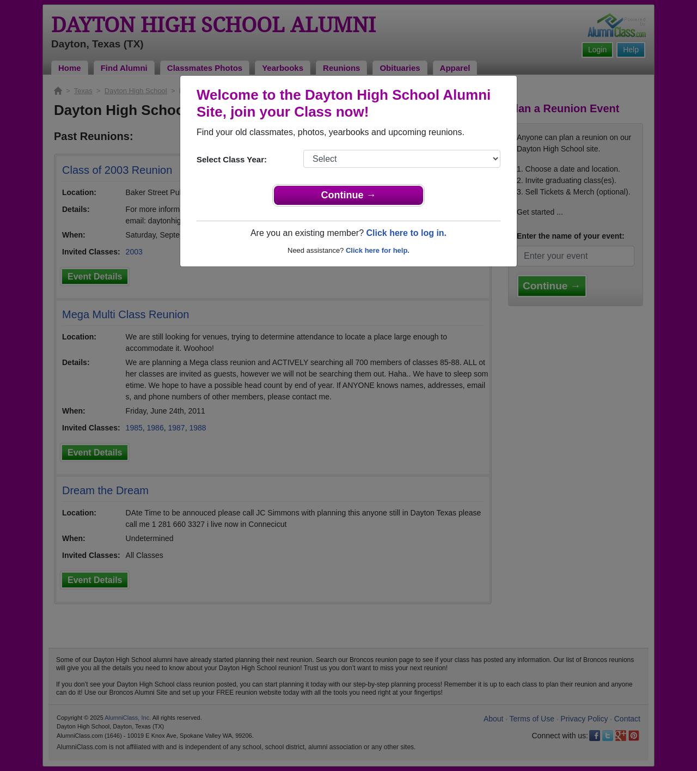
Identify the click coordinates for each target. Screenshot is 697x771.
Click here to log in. (406, 233)
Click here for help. (377, 250)
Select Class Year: (232, 159)
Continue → (348, 195)
